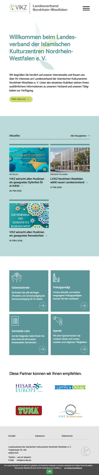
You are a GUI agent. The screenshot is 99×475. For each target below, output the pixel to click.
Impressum (40, 436)
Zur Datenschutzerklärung (73, 468)
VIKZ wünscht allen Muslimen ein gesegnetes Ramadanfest (26, 234)
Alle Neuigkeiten (78, 136)
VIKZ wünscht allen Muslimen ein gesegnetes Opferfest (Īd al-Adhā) (26, 182)
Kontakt (11, 436)
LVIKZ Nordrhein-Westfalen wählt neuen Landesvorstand (67, 181)
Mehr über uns (19, 99)
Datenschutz (67, 436)
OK (49, 471)
